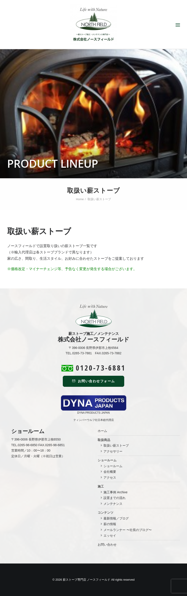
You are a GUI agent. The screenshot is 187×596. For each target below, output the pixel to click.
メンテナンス (113, 504)
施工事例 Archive (116, 492)
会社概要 (110, 471)
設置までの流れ (115, 498)
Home (80, 199)
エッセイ (110, 535)
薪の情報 (110, 524)
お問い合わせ (107, 544)
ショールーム (113, 466)
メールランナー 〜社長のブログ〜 (128, 530)
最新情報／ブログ (116, 518)
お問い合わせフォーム (93, 381)
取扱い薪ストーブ (116, 445)
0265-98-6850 (27, 445)
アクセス (110, 477)
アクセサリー (113, 451)
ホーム (102, 431)
